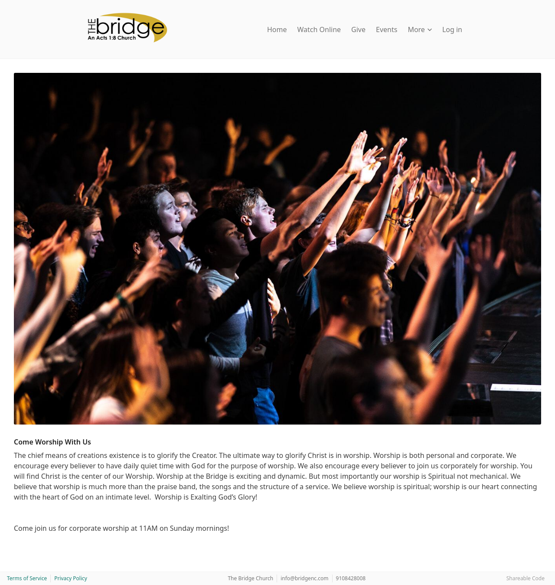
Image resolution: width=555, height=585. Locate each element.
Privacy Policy (70, 578)
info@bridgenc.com (304, 578)
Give (358, 29)
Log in (452, 29)
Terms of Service (27, 578)
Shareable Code (525, 578)
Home (277, 29)
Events (386, 29)
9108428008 (351, 578)
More (420, 29)
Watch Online (319, 29)
